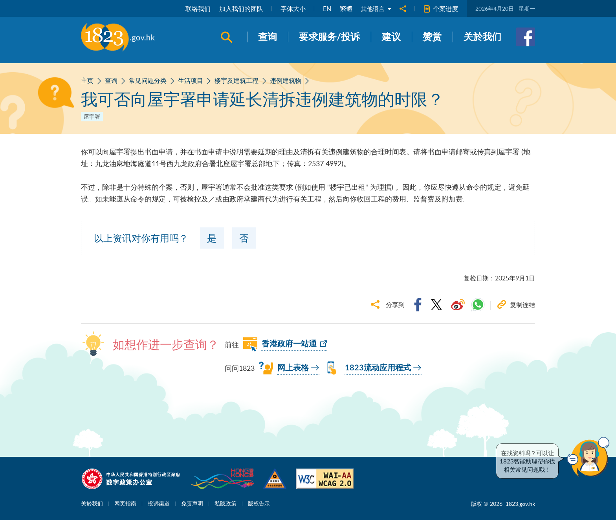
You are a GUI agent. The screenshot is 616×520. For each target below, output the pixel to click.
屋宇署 (92, 116)
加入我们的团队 (240, 8)
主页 (87, 80)
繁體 (344, 8)
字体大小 (291, 8)
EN (325, 8)
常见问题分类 (148, 80)
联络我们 (196, 8)
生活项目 (190, 80)
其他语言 (375, 8)
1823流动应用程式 (378, 368)
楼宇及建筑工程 (236, 80)
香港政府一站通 (289, 344)
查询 (111, 80)
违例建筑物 (285, 80)
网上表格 (293, 368)
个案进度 (441, 9)
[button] (590, 457)
